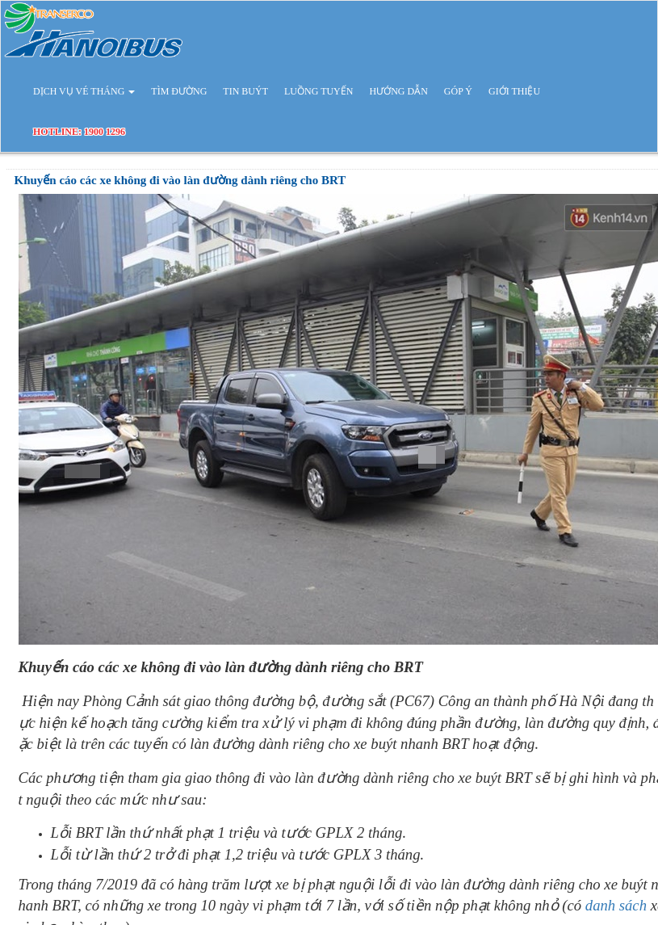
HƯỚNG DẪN (398, 91)
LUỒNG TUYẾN (318, 91)
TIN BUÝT (245, 91)
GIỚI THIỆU (514, 91)
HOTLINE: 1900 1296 (79, 131)
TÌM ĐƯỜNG (179, 91)
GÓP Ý (458, 91)
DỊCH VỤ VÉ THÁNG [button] (84, 91)
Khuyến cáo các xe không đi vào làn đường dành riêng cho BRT (180, 180)
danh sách (616, 905)
